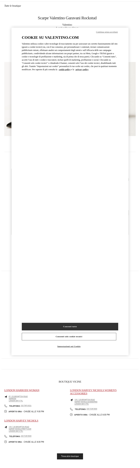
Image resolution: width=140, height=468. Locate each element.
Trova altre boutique (70, 456)
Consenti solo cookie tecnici (69, 336)
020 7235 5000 (92, 409)
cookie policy (65, 69)
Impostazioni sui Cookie (69, 346)
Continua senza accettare (107, 32)
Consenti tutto (70, 326)
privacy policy (82, 69)
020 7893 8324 (26, 406)
